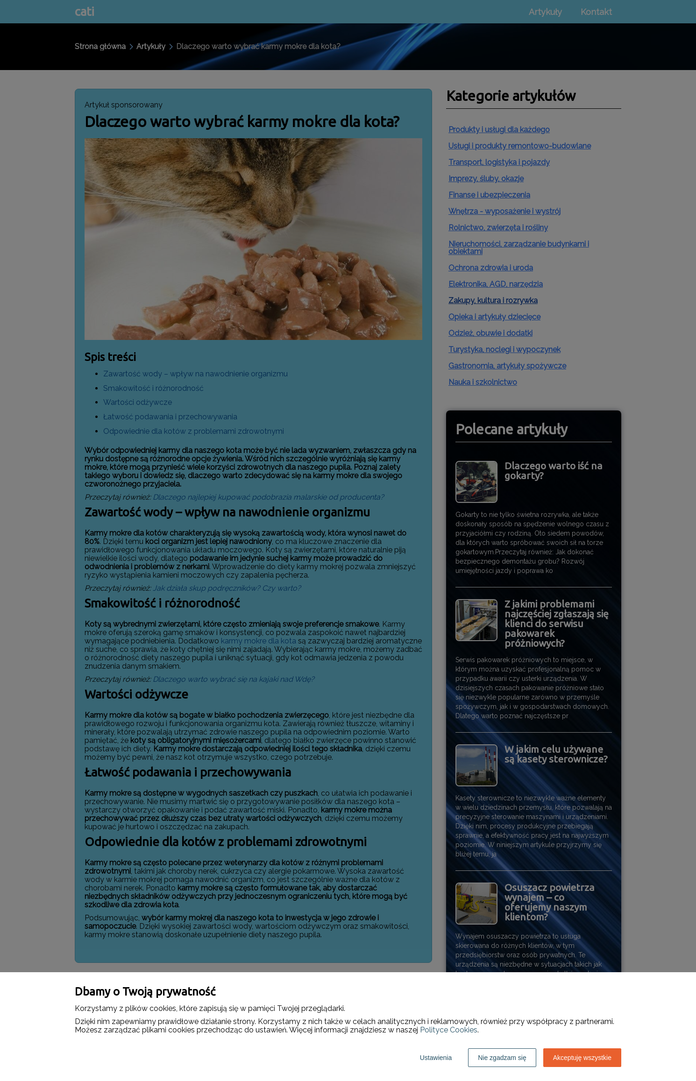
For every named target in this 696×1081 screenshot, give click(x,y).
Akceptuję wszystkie (582, 1057)
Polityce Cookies (448, 1029)
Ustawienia (436, 1057)
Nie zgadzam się (502, 1057)
